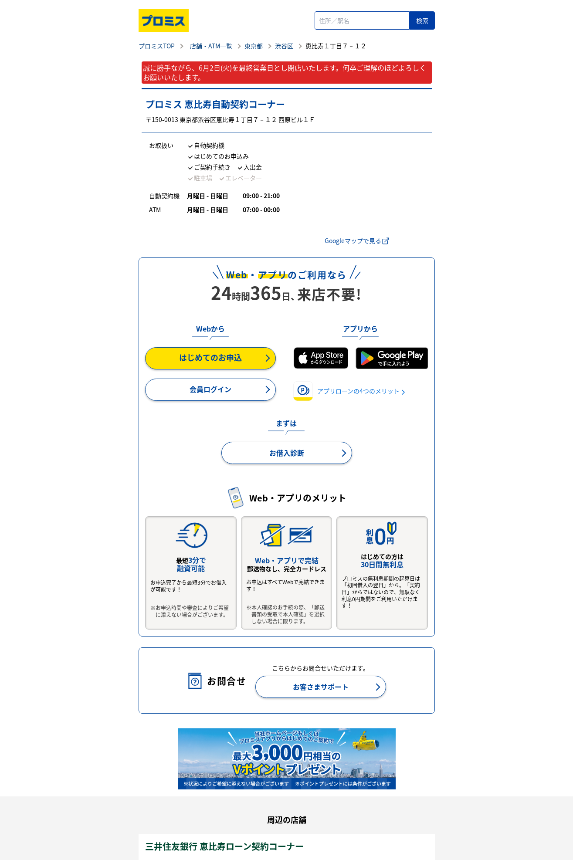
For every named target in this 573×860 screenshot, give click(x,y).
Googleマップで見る (357, 240)
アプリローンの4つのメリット (358, 390)
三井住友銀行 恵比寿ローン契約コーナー (224, 846)
